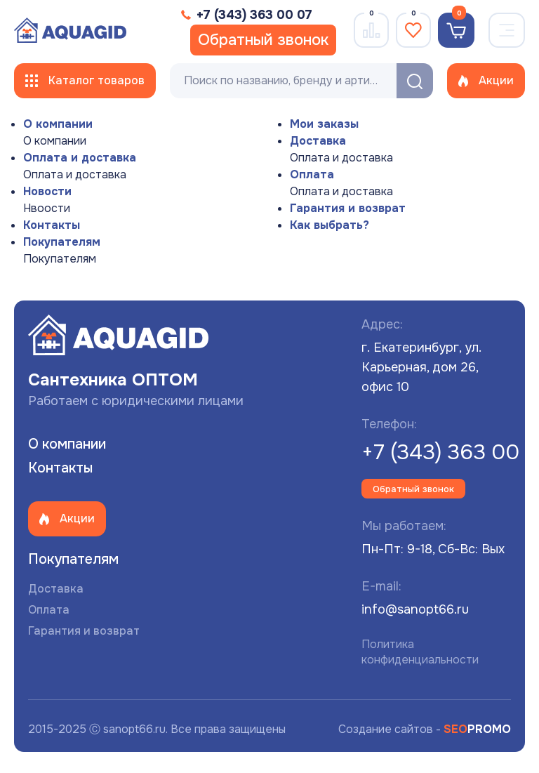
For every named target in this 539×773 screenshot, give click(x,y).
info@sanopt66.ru (415, 609)
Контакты (51, 225)
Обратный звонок (263, 40)
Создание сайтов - (424, 729)
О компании (58, 124)
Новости (47, 191)
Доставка (318, 140)
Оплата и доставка (79, 157)
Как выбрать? (329, 225)
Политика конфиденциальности (420, 652)
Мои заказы (324, 124)
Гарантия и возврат (348, 208)
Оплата (312, 174)
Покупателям (61, 241)
